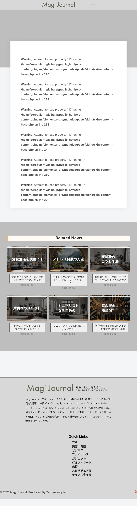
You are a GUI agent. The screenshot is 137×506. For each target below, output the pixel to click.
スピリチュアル (82, 471)
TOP (75, 442)
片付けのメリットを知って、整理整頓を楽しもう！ (27, 327)
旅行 (75, 467)
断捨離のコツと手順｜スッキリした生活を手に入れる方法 (110, 278)
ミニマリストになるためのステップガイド (69, 327)
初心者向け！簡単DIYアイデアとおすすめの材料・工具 (110, 327)
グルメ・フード (82, 462)
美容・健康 (79, 446)
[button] (93, 5)
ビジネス (77, 450)
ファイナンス (80, 454)
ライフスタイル (82, 475)
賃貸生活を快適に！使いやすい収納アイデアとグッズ (27, 278)
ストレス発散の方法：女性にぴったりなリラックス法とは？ (69, 280)
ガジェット (79, 458)
